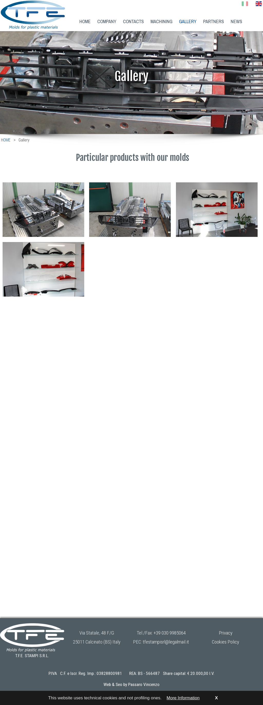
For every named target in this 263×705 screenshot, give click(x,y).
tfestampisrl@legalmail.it (166, 642)
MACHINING (161, 21)
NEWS (236, 21)
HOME (85, 21)
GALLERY (187, 21)
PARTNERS (213, 21)
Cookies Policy (225, 642)
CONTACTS (133, 21)
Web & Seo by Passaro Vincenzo (131, 684)
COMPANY (106, 21)
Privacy (225, 633)
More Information (183, 697)
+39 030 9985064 (170, 633)
